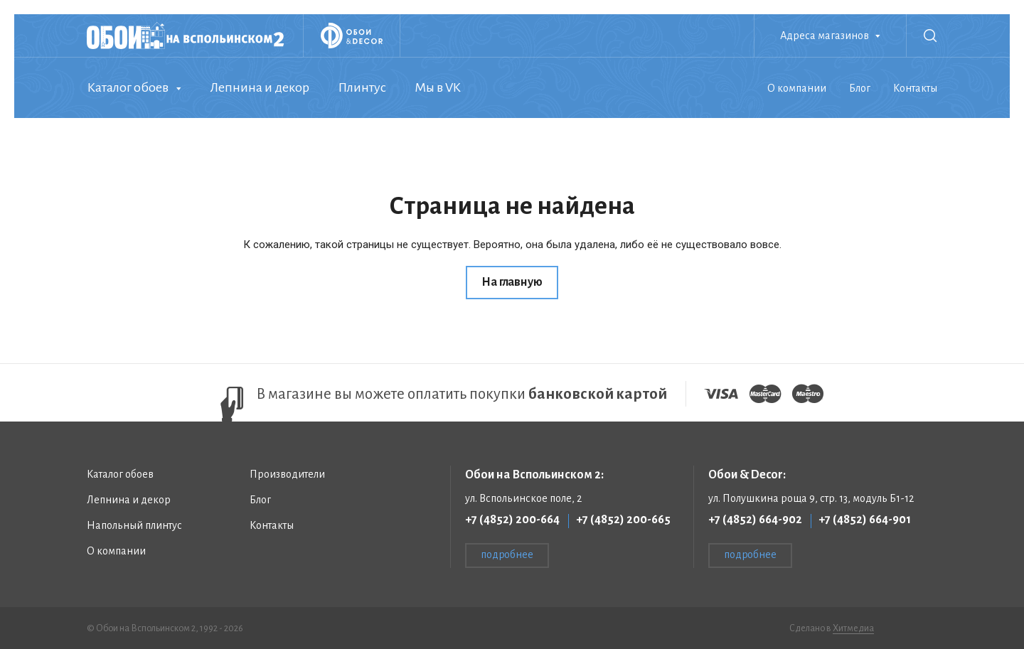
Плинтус (362, 87)
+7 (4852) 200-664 (512, 519)
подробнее (507, 554)
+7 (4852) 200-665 (623, 519)
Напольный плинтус (134, 525)
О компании (796, 88)
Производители (287, 474)
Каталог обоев (128, 87)
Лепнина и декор (259, 87)
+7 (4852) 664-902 (755, 519)
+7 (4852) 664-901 (864, 519)
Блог (859, 88)
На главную (511, 282)
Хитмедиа (853, 628)
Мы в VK (438, 87)
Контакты (915, 88)
